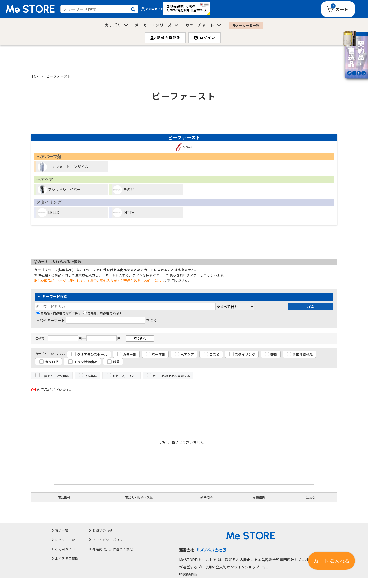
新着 (116, 361)
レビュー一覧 (65, 539)
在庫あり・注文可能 (55, 375)
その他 (123, 189)
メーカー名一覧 (246, 25)
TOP (35, 76)
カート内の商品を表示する (171, 375)
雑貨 (273, 354)
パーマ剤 (158, 354)
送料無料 (91, 375)
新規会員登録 (165, 37)
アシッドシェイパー (59, 189)
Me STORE (30, 9)
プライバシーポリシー (109, 539)
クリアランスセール (92, 354)
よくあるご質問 (67, 558)
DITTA (123, 212)
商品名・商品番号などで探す (58, 313)
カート (342, 9)
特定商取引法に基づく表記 (112, 549)
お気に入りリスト (124, 375)
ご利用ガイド (152, 9)
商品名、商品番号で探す (102, 313)
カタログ (52, 361)
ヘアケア (187, 354)
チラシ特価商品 (86, 361)
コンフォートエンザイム (63, 167)
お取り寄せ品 (303, 354)
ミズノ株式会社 (211, 549)
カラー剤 (129, 354)
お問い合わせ (102, 530)
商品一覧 (61, 530)
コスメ (214, 354)
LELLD (48, 212)
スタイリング (245, 354)
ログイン (204, 37)
